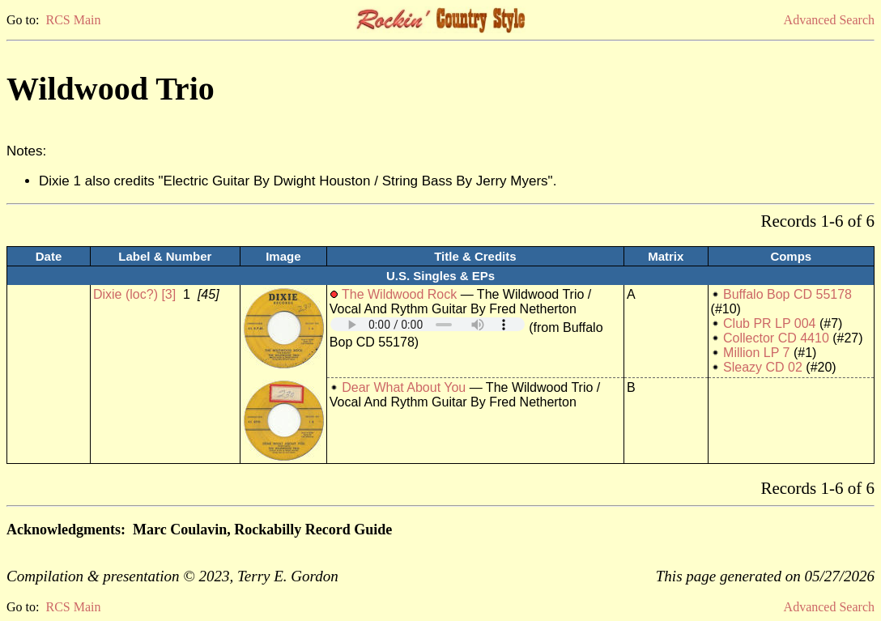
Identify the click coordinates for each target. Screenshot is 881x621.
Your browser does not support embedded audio (427, 324)
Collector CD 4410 (776, 338)
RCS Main (72, 20)
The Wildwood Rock (399, 294)
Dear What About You (404, 387)
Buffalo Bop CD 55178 (787, 294)
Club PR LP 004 (769, 323)
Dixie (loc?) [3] (134, 294)
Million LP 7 (756, 352)
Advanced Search (829, 20)
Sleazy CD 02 (762, 367)
